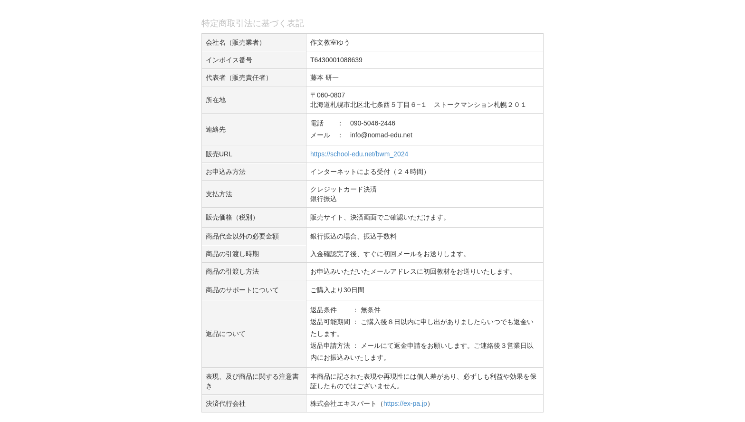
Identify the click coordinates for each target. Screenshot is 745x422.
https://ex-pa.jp (405, 403)
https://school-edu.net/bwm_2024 (359, 154)
